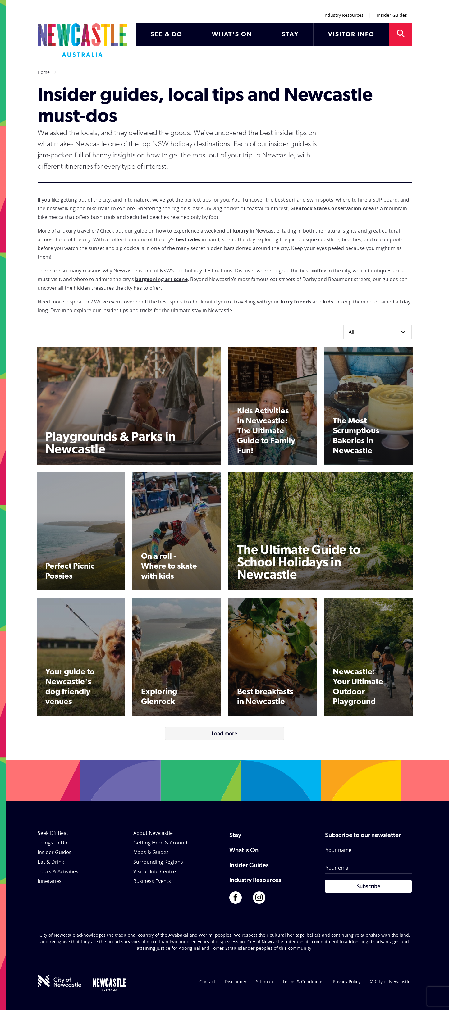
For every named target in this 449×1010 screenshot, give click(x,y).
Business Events (152, 881)
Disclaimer (236, 982)
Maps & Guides (151, 852)
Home (44, 72)
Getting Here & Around (160, 842)
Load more (224, 733)
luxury (240, 230)
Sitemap (264, 982)
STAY (290, 35)
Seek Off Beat (53, 833)
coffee (318, 270)
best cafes (188, 239)
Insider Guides (392, 15)
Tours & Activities (58, 871)
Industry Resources (343, 15)
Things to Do (52, 842)
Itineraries (50, 881)
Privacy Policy (346, 982)
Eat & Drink (51, 861)
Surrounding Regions (158, 861)
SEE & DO (166, 35)
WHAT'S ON (232, 35)
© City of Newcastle (390, 982)
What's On (244, 851)
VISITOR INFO (351, 35)
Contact (207, 982)
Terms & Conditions (302, 982)
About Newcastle (153, 833)
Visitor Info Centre (154, 871)
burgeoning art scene (161, 279)
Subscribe (368, 886)
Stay (235, 835)
